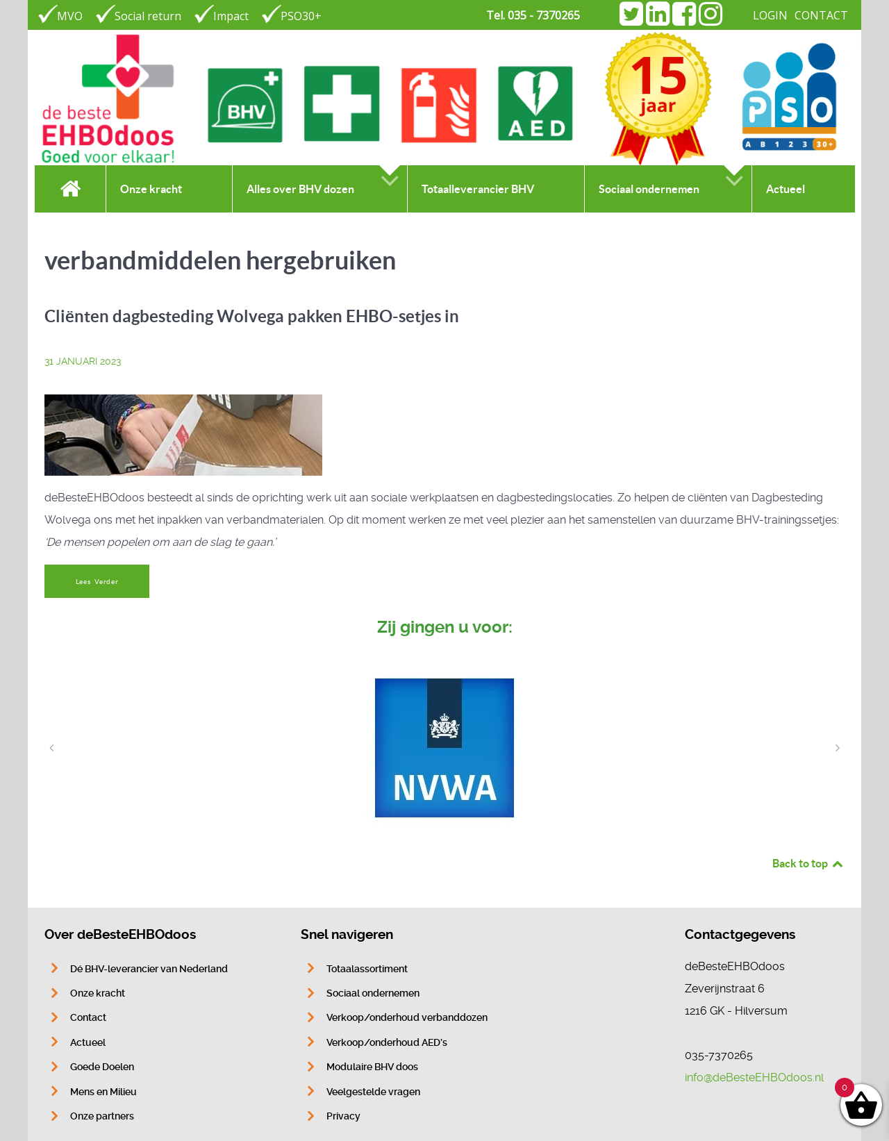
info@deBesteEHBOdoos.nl (754, 1077)
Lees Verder (97, 581)
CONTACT (821, 15)
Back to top (808, 863)
